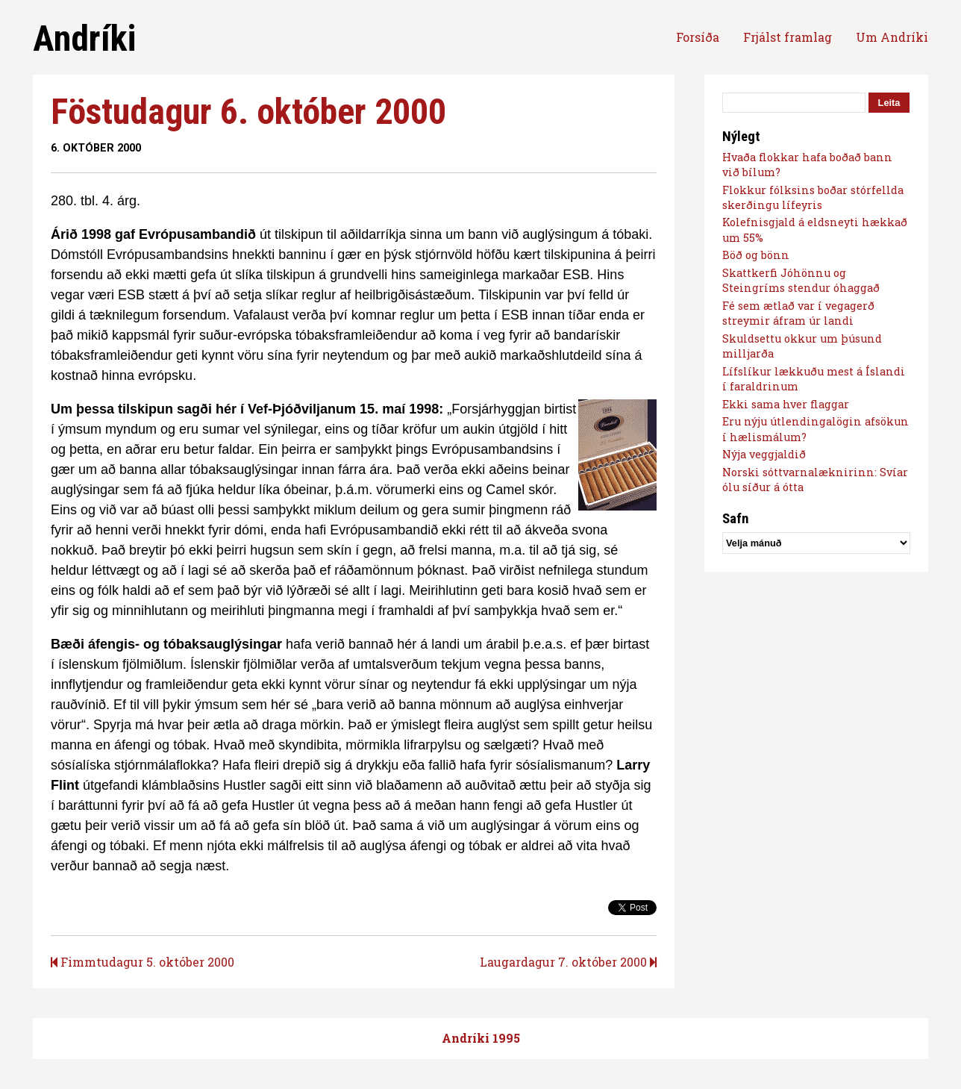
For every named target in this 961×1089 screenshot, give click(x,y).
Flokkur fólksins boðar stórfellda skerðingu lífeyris (813, 197)
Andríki (84, 38)
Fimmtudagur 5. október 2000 (142, 962)
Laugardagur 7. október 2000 (568, 962)
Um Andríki (892, 37)
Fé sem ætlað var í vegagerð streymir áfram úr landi (798, 313)
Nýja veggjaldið (764, 454)
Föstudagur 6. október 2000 (248, 111)
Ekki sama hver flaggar (785, 404)
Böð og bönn (755, 255)
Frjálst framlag (787, 37)
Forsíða (697, 37)
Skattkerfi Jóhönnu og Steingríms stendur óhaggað (801, 280)
